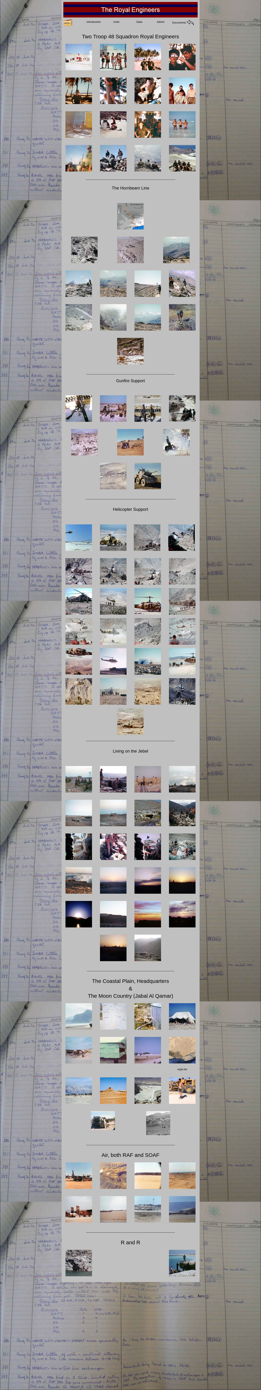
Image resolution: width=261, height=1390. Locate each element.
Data (139, 21)
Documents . (183, 22)
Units (116, 21)
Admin (161, 21)
